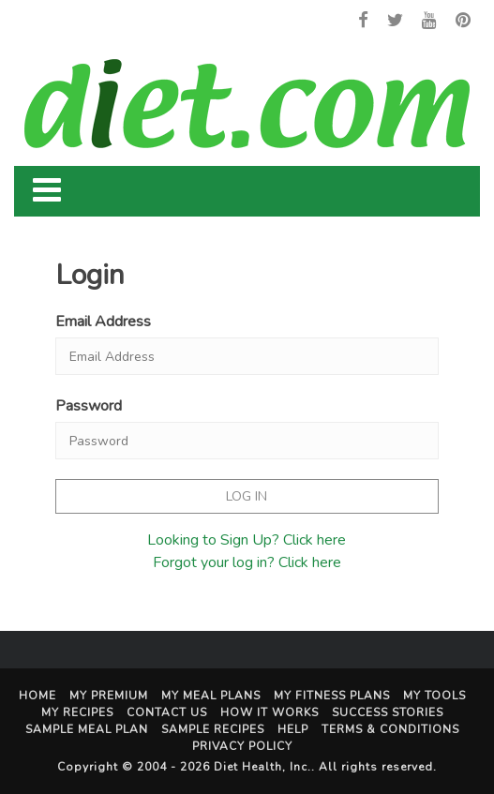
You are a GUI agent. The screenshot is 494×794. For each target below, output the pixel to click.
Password (88, 406)
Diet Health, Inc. (262, 766)
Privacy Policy (242, 746)
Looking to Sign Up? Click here (246, 540)
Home (37, 695)
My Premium (108, 695)
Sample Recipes (212, 729)
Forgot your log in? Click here (247, 562)
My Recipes (77, 712)
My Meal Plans (211, 695)
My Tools (434, 695)
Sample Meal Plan (86, 729)
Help (292, 729)
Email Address (103, 321)
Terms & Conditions (390, 729)
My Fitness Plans (332, 695)
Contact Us (167, 712)
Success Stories (387, 712)
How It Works (269, 712)
